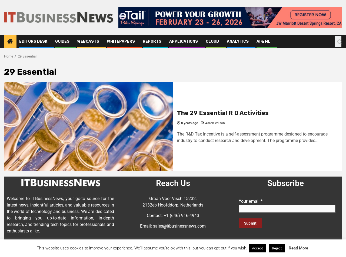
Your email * (287, 205)
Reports (152, 41)
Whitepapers (121, 41)
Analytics (238, 41)
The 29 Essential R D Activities (223, 113)
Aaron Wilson (215, 123)
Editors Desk (33, 41)
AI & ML (263, 41)
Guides (62, 41)
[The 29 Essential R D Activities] (88, 126)
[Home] (10, 42)
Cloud (212, 41)
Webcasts (88, 41)
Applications (183, 41)
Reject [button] (277, 248)
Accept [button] (257, 248)
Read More (298, 248)
